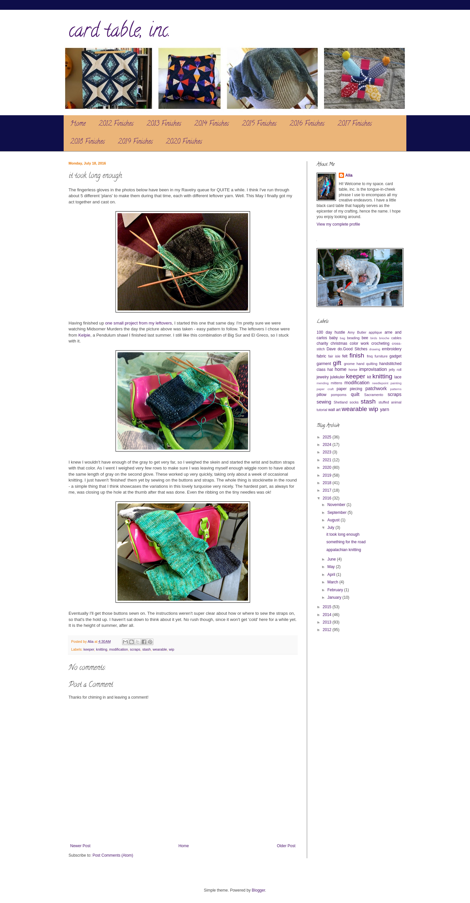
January (334, 597)
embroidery (391, 349)
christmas (339, 343)
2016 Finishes (307, 124)
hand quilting (366, 364)
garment (324, 363)
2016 (328, 498)
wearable (160, 649)
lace (397, 377)
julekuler (337, 377)
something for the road (346, 542)
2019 (328, 475)
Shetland (341, 402)
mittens (336, 383)
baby (333, 338)
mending (323, 383)
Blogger (258, 890)
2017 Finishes (354, 124)
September (337, 512)
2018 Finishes (87, 142)
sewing (324, 401)
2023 (328, 452)
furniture (381, 356)
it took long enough (342, 534)
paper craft (325, 389)
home (341, 369)
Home (78, 124)
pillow (321, 394)
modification (118, 649)
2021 (328, 460)
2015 (328, 607)
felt (345, 356)
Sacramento (373, 395)
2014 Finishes (211, 124)
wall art (334, 409)
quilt (355, 394)
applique (375, 332)
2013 (328, 622)
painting (395, 383)
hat (330, 369)
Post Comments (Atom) (112, 855)
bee (365, 338)
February (335, 590)
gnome (349, 364)
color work (359, 343)
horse (353, 370)
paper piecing (349, 389)
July (331, 527)
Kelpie (84, 335)
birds (373, 338)
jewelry (323, 377)
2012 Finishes (116, 124)
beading (353, 338)
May (331, 566)
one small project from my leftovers (138, 323)
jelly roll (395, 370)
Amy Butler (357, 332)
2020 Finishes (184, 142)
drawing (374, 349)
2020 (328, 467)
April (331, 574)
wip (171, 649)
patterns (395, 389)
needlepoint (380, 383)
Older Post (286, 846)
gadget (395, 356)
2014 (328, 614)
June (332, 559)
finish (357, 355)
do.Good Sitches (352, 349)
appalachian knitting (343, 549)
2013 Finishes (164, 124)
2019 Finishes (135, 142)
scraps (135, 649)
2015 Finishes (259, 124)
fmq (370, 356)
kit (369, 377)
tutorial (322, 410)
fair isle (334, 356)
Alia (348, 175)
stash (146, 649)
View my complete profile (338, 224)
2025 (328, 437)
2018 (328, 483)
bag (342, 338)
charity (322, 343)
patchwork (376, 388)
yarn (384, 409)
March (333, 582)
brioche (384, 338)
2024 (328, 444)
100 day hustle (331, 332)
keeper (89, 649)
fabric (321, 356)
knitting (101, 649)
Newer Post (80, 846)
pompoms (338, 395)
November (337, 504)
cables (396, 338)
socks (354, 402)
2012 (328, 629)
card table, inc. (119, 32)
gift (337, 362)
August (334, 520)
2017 (328, 490)
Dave (331, 349)
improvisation (373, 369)
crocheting (380, 343)
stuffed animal (390, 402)
